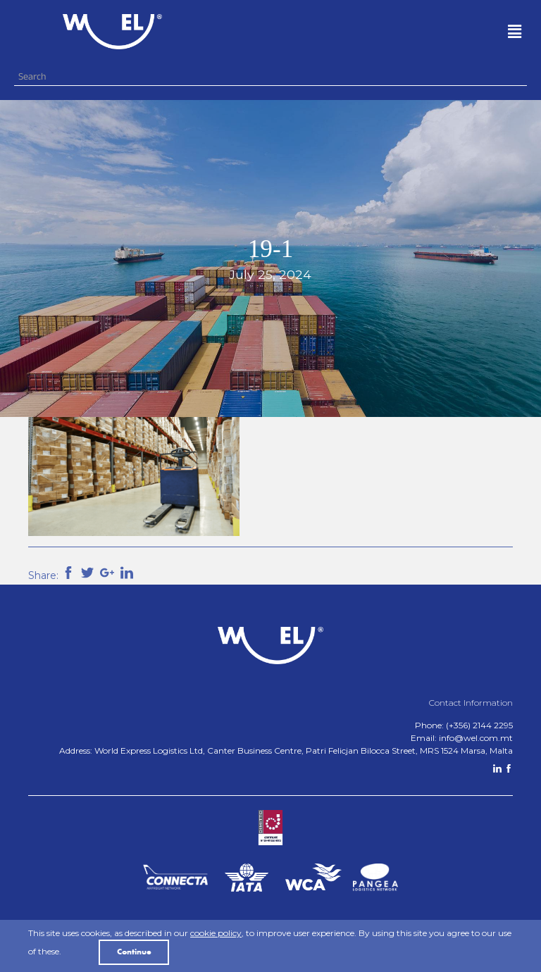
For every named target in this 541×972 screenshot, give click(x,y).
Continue (134, 952)
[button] (376, 31)
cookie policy (216, 933)
